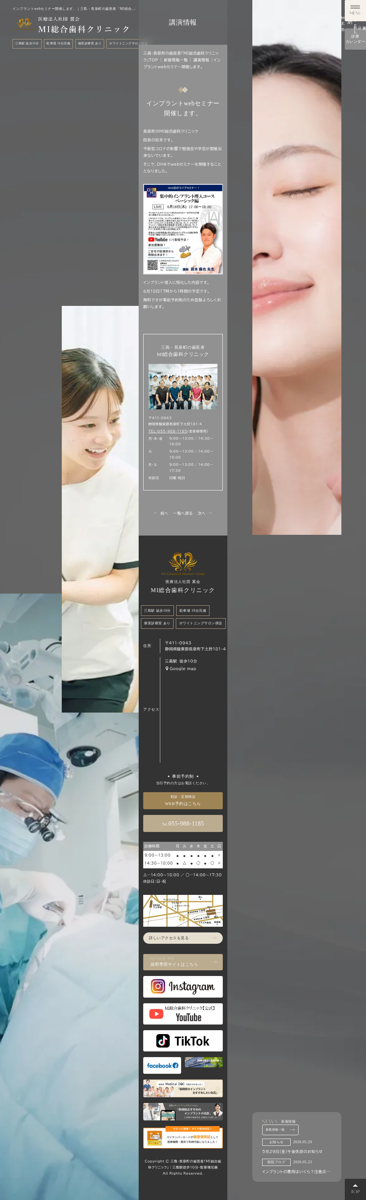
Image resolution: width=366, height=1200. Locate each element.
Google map (180, 668)
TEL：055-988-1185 (168, 431)
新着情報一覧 (281, 1130)
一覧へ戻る (183, 513)
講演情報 (202, 60)
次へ (204, 513)
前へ (161, 513)
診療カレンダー (356, 238)
